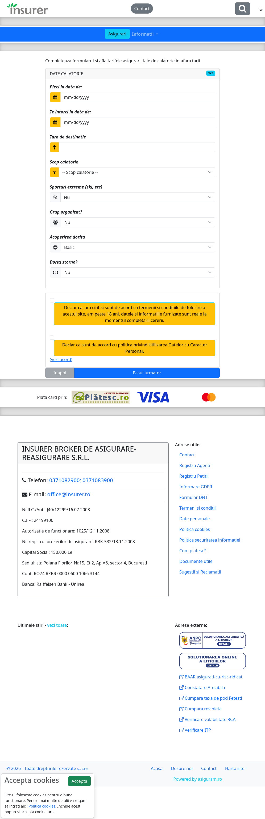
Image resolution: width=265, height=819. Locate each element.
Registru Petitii (194, 476)
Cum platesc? (192, 551)
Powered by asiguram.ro (197, 779)
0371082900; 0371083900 (81, 480)
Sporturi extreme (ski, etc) (76, 187)
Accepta (79, 781)
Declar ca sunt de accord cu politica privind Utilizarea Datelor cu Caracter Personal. (134, 348)
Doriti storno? (63, 262)
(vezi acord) (61, 359)
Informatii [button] (143, 34)
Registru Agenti (194, 465)
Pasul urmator (147, 373)
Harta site (235, 768)
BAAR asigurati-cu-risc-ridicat (210, 677)
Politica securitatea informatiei (209, 540)
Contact (142, 8)
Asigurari (117, 34)
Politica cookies (194, 529)
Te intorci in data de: (70, 112)
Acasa (157, 768)
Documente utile (196, 561)
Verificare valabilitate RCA (207, 719)
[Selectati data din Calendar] (137, 97)
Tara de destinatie (68, 137)
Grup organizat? (66, 212)
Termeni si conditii (197, 508)
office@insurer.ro (68, 494)
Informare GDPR (195, 487)
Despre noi (182, 768)
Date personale (194, 519)
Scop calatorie (64, 162)
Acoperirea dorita (67, 237)
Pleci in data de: (66, 87)
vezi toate (57, 625)
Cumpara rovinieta (200, 709)
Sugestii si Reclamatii (200, 572)
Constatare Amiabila (202, 687)
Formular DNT (193, 497)
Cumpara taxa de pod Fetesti (210, 698)
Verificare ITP (195, 730)
